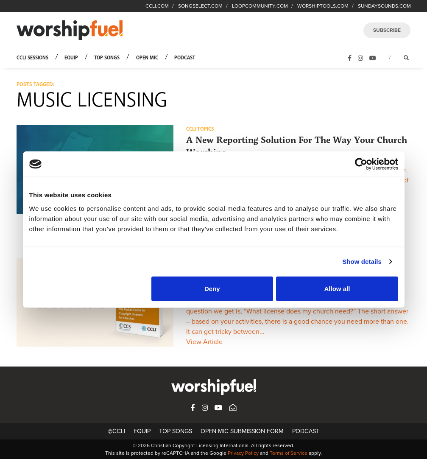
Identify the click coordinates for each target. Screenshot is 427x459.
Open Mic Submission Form (242, 431)
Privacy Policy (243, 453)
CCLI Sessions (32, 58)
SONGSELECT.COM (200, 6)
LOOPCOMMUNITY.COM (260, 6)
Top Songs (107, 58)
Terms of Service (288, 453)
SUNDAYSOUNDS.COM (384, 6)
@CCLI (116, 431)
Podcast (184, 58)
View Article (204, 342)
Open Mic (147, 58)
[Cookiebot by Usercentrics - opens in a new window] (361, 164)
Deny (212, 288)
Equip (71, 58)
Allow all (337, 288)
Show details (362, 261)
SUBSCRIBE (387, 30)
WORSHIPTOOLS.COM (323, 6)
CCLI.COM (157, 6)
